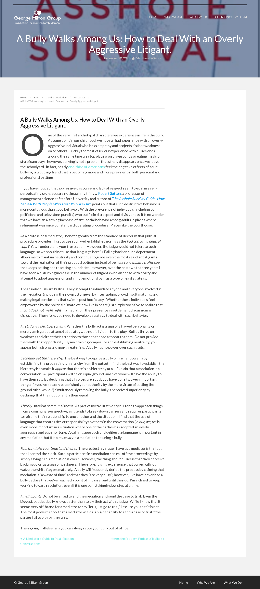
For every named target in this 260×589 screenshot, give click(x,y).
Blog (36, 97)
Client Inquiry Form (231, 17)
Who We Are (173, 17)
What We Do (199, 17)
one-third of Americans (86, 166)
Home (153, 17)
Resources (79, 97)
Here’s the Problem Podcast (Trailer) (136, 538)
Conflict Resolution (56, 97)
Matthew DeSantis (147, 58)
